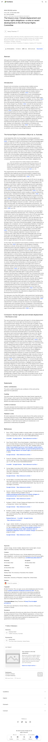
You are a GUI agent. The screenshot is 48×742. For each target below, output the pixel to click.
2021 (41, 99)
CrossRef (9, 438)
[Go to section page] (24, 675)
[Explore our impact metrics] (29, 665)
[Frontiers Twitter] (22, 722)
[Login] (46, 2)
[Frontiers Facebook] (18, 722)
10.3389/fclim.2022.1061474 (33, 557)
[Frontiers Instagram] (30, 722)
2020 (36, 339)
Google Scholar (17, 438)
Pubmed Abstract (11, 518)
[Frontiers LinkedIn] (26, 722)
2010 (26, 92)
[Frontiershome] (9, 2)
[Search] (42, 2)
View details (40, 48)
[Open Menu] (2, 2)
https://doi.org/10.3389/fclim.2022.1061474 (20, 16)
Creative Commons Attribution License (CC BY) (21, 590)
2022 (26, 125)
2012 (24, 104)
